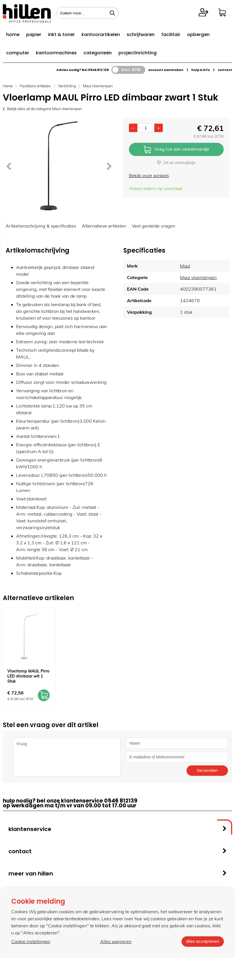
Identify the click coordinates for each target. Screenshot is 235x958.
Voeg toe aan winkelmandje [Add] (176, 149)
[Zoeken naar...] (112, 13)
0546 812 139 (98, 70)
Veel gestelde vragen (153, 226)
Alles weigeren (115, 941)
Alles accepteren (202, 941)
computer (17, 53)
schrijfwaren (141, 34)
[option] (59, 166)
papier (33, 34)
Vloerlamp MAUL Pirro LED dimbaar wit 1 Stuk (28, 676)
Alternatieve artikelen (104, 226)
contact (225, 70)
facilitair (170, 34)
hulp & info (200, 70)
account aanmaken (165, 70)
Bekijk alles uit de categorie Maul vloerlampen (42, 108)
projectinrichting (137, 53)
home (12, 34)
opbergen (198, 34)
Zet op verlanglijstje (176, 162)
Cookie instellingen (30, 941)
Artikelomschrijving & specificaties (41, 226)
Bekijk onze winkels (149, 175)
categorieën (98, 53)
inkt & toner (61, 34)
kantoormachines (56, 53)
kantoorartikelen (101, 34)
